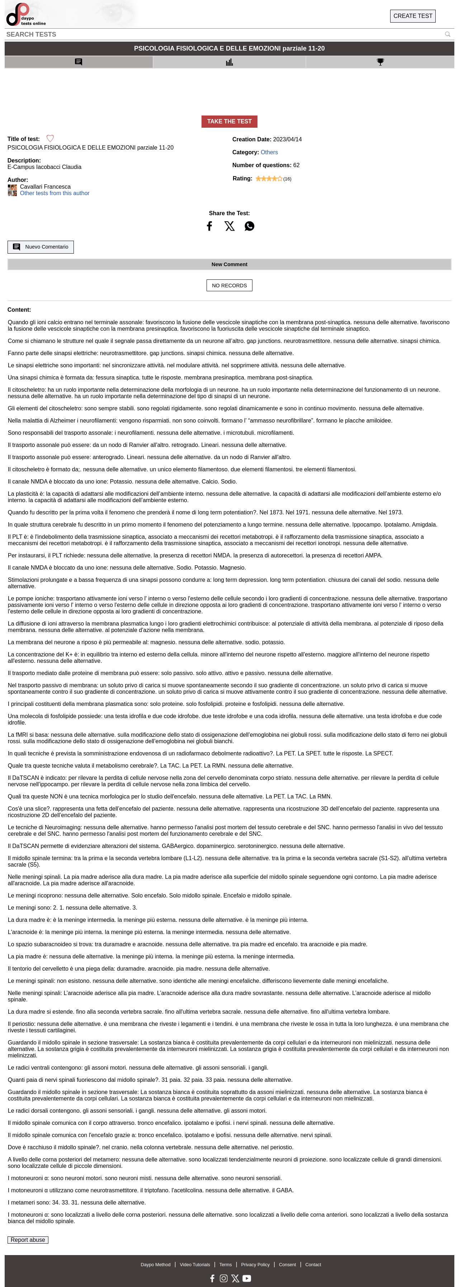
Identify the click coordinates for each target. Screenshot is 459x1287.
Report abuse (28, 1240)
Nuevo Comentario (40, 247)
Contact (313, 1264)
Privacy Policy (255, 1264)
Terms (225, 1264)
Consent (287, 1264)
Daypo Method (155, 1264)
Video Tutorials (195, 1264)
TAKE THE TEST (229, 121)
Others (269, 152)
